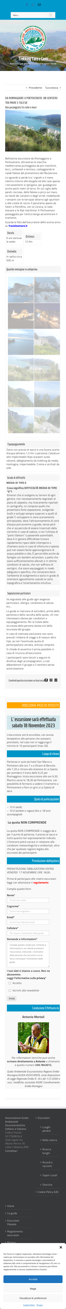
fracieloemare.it (18, 226)
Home (10, 1206)
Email (11, 917)
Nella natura (49, 1140)
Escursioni (44, 1118)
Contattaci (11, 1151)
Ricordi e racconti (47, 1164)
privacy (41, 978)
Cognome (13, 906)
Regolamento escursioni (15, 1233)
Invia (12, 998)
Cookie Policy (29, 1305)
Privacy (40, 1305)
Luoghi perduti (46, 1129)
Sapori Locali (49, 1175)
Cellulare (12, 928)
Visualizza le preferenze (33, 1298)
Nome (11, 895)
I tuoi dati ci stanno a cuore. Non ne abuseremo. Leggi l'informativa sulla (28, 974)
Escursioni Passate (13, 1222)
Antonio (40, 1061)
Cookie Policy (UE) (48, 1192)
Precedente (35, 88)
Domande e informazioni (22, 939)
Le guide (12, 1213)
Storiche (47, 1185)
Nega (33, 1288)
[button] (61, 1247)
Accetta (33, 1279)
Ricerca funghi (46, 1151)
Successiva (51, 88)
